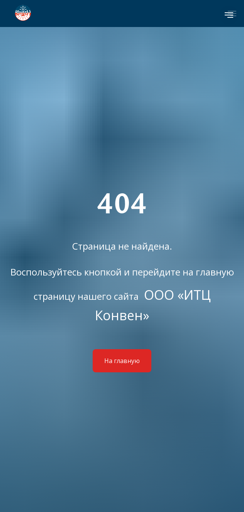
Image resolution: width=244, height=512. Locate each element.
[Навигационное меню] (229, 15)
